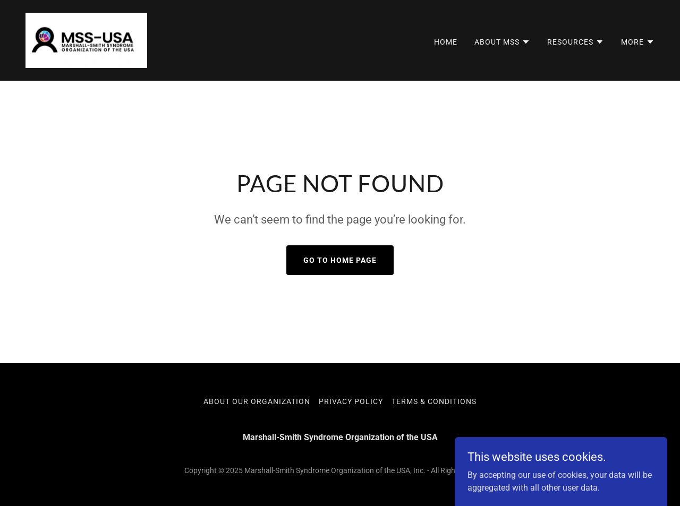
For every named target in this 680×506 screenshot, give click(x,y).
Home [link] (445, 42)
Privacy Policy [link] (351, 401)
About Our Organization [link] (256, 401)
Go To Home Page (340, 260)
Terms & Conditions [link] (434, 401)
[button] (502, 42)
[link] (86, 40)
